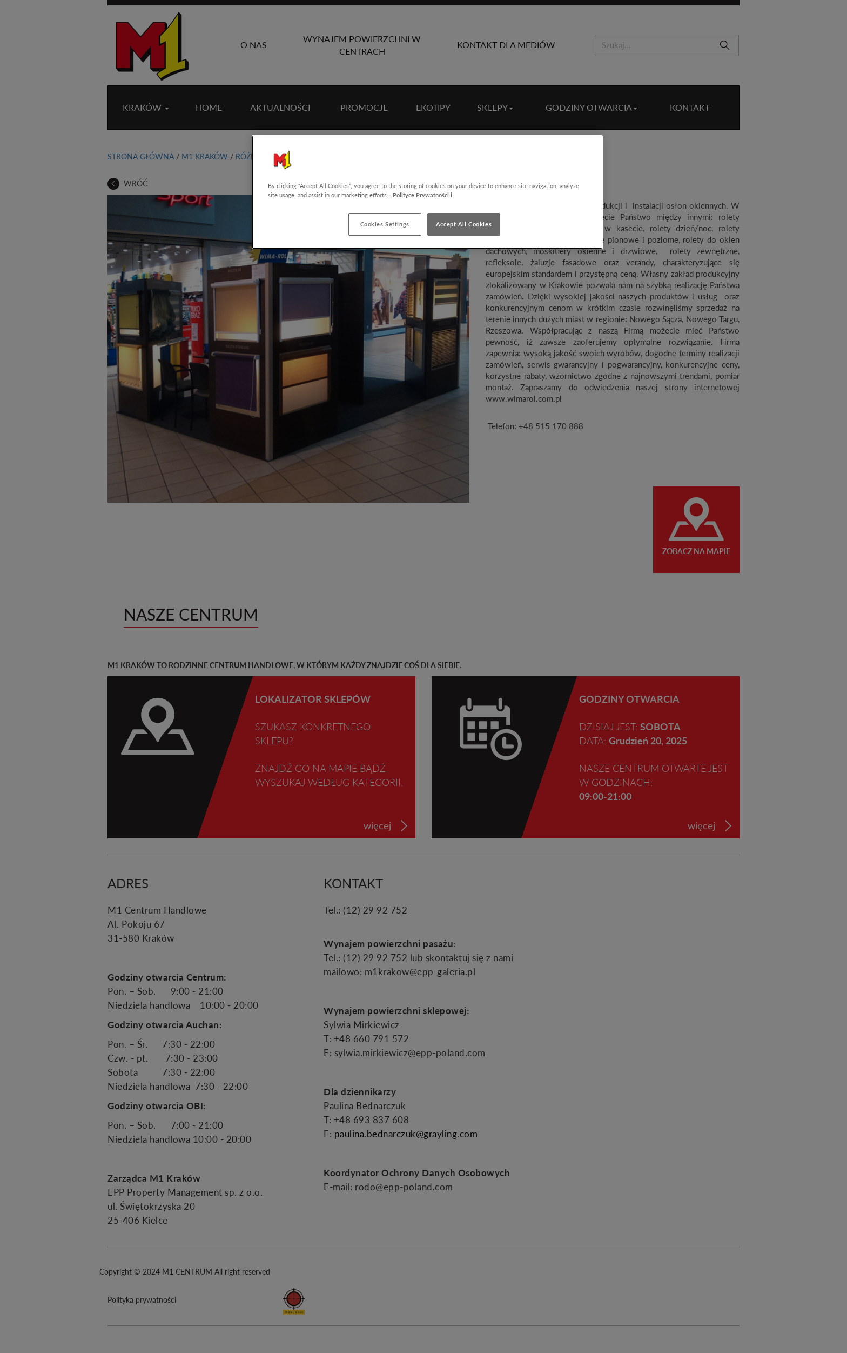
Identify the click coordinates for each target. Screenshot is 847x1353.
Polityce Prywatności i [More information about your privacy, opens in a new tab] (422, 194)
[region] (427, 192)
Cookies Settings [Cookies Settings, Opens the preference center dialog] (384, 224)
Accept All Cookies (464, 224)
